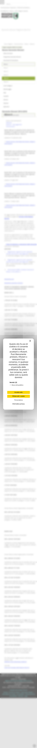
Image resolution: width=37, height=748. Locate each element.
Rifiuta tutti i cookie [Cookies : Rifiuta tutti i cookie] (18, 396)
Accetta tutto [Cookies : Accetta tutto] (18, 392)
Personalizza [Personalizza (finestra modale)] (18, 400)
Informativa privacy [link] (18, 404)
